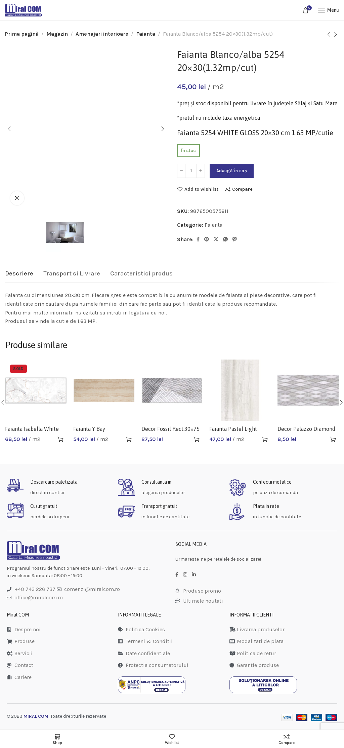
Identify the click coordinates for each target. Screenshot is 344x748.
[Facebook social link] (198, 239)
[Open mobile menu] (328, 10)
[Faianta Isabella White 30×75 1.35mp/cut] (36, 390)
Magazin (57, 34)
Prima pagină (22, 34)
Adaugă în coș (231, 170)
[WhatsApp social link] (225, 239)
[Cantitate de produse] (191, 171)
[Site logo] (23, 10)
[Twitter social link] (216, 239)
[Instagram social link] (185, 575)
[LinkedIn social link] (193, 575)
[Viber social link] (234, 239)
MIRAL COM (36, 716)
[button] (129, 439)
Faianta (145, 34)
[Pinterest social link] (206, 239)
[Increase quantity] (201, 171)
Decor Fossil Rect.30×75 (170, 429)
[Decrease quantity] (181, 171)
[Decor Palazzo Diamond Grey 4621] (308, 390)
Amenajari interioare (102, 34)
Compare (242, 189)
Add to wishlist (201, 189)
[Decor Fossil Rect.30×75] (172, 390)
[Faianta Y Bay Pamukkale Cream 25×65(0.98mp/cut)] (104, 390)
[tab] (19, 274)
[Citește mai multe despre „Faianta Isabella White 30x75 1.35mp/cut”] (60, 439)
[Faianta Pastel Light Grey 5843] (240, 390)
